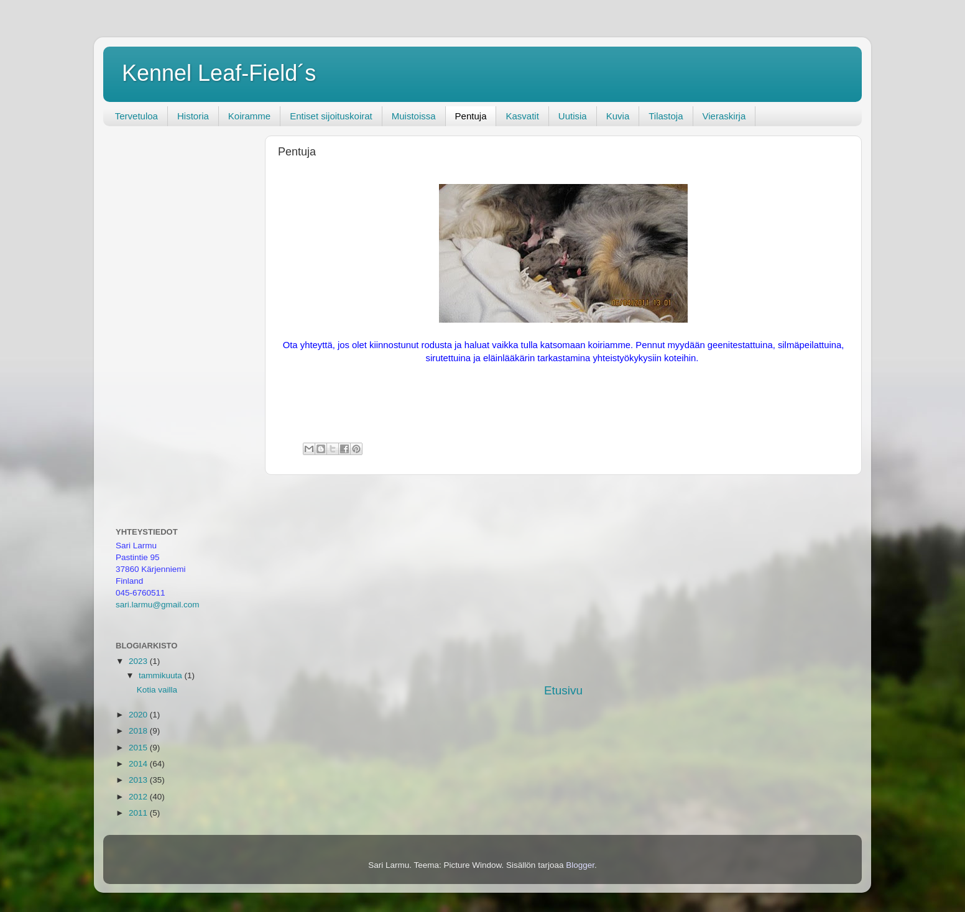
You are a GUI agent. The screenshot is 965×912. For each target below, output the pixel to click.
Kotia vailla (157, 689)
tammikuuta (162, 675)
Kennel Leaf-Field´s (219, 73)
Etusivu (563, 690)
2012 (139, 796)
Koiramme (249, 116)
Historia (193, 116)
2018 (139, 730)
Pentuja (471, 116)
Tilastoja (666, 116)
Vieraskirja (724, 116)
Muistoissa (414, 116)
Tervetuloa (136, 116)
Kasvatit (522, 116)
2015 (139, 747)
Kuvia (618, 116)
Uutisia (572, 116)
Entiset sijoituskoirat (331, 116)
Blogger (580, 865)
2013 (139, 780)
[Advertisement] (563, 579)
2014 (139, 763)
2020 (139, 714)
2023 (139, 661)
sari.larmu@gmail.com (157, 604)
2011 (139, 813)
